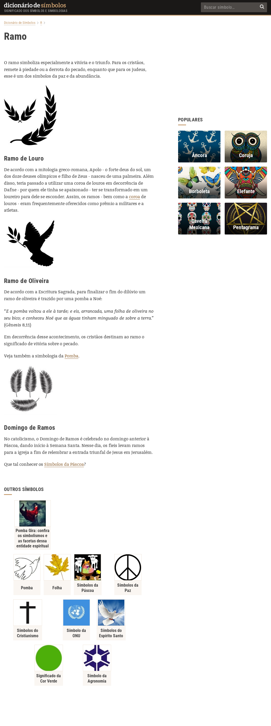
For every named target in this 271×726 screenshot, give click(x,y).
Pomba (71, 355)
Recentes (175, 691)
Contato (135, 691)
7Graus (145, 718)
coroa (134, 196)
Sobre (119, 691)
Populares (155, 691)
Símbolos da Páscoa (64, 464)
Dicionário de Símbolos (19, 23)
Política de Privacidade (92, 691)
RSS (191, 691)
